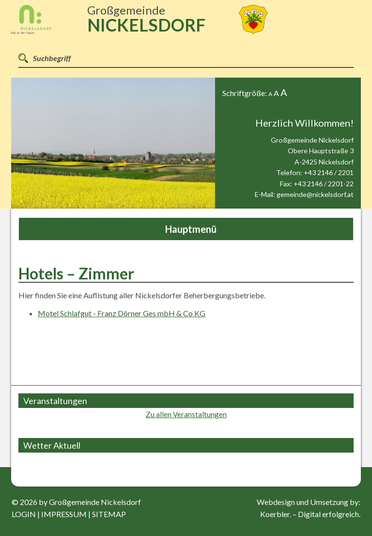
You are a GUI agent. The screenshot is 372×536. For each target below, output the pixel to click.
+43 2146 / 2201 (329, 172)
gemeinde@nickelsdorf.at (315, 194)
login (24, 514)
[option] (113, 143)
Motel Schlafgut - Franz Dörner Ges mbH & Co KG (121, 313)
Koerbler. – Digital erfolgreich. (310, 514)
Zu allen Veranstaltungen (186, 414)
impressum (64, 514)
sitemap (109, 514)
